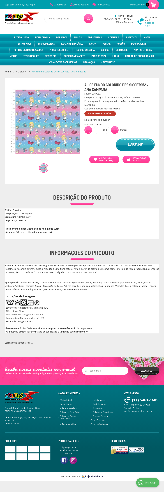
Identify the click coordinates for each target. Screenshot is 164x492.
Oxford (105, 49)
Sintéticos (131, 37)
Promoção (89, 62)
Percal (106, 43)
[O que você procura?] (88, 18)
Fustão (121, 43)
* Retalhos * (108, 62)
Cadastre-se (60, 4)
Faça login (29, 4)
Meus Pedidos (81, 4)
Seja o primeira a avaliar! (97, 119)
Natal (147, 37)
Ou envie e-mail (152, 21)
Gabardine (121, 49)
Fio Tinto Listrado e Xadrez (28, 49)
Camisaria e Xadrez (74, 56)
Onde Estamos (99, 404)
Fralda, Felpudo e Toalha (139, 56)
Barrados (61, 37)
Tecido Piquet (31, 56)
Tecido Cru (51, 56)
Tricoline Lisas (46, 43)
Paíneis (78, 37)
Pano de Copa (98, 56)
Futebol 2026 (21, 37)
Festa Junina (42, 37)
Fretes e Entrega (100, 416)
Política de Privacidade (103, 412)
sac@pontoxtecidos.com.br (138, 411)
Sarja (92, 43)
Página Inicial (66, 400)
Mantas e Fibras (143, 49)
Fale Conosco (103, 4)
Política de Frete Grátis (70, 412)
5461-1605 (123, 16)
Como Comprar (97, 420)
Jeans (13, 56)
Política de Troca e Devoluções (68, 417)
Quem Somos (66, 404)
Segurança (97, 408)
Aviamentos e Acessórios (63, 62)
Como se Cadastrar (99, 424)
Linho (115, 56)
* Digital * (113, 37)
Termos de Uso (69, 424)
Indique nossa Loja (68, 408)
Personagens (138, 43)
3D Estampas (95, 37)
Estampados (24, 43)
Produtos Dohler (59, 49)
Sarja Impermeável (72, 43)
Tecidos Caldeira (85, 49)
